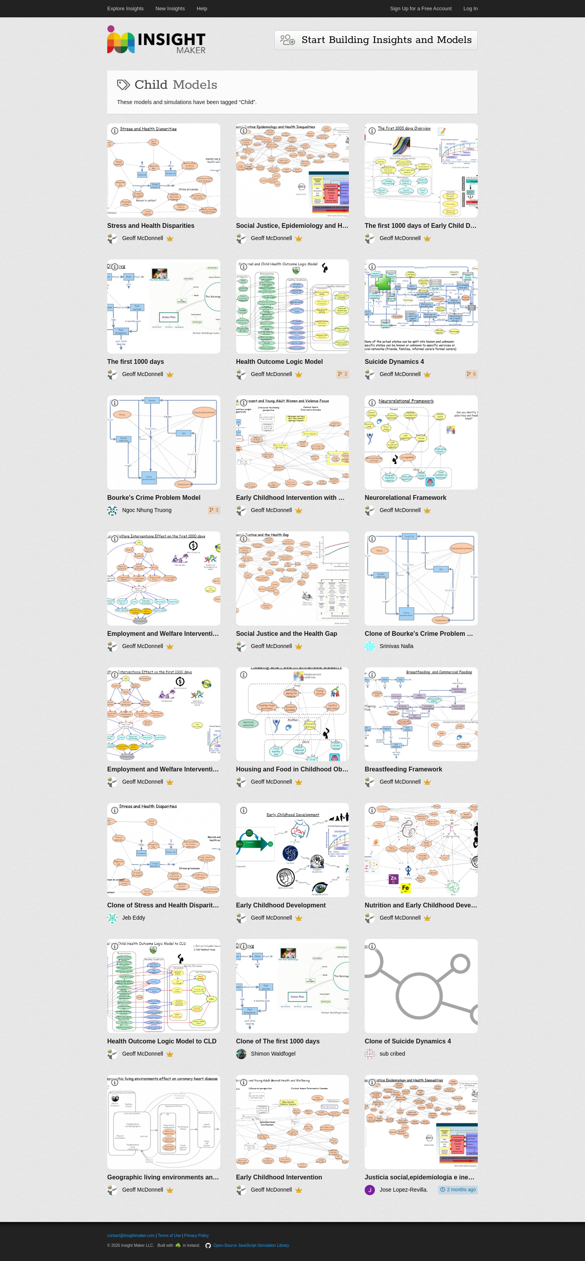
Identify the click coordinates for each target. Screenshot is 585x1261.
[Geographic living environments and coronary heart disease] (163, 1135)
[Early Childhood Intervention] (292, 1135)
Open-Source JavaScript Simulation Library (251, 1245)
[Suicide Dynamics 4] (421, 319)
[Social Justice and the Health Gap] (292, 591)
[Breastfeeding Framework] (421, 727)
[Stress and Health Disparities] (163, 183)
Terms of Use (169, 1235)
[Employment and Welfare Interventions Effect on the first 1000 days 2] (163, 727)
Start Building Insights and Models (376, 40)
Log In (471, 8)
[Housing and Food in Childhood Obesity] (292, 727)
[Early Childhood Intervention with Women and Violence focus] (292, 455)
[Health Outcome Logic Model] (292, 319)
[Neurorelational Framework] (421, 455)
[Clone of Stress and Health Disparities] (163, 863)
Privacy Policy (196, 1235)
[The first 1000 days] (163, 319)
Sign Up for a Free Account (421, 8)
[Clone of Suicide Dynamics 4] (421, 999)
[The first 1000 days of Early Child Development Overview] (421, 183)
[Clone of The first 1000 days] (292, 999)
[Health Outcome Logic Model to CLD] (163, 999)
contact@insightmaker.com (131, 1235)
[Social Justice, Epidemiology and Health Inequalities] (292, 183)
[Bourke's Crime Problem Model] (163, 455)
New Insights (170, 8)
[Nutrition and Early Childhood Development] (421, 863)
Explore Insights (125, 8)
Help (202, 8)
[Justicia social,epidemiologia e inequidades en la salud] (421, 1135)
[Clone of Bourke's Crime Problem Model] (421, 591)
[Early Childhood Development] (292, 863)
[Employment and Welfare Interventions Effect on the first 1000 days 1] (163, 591)
